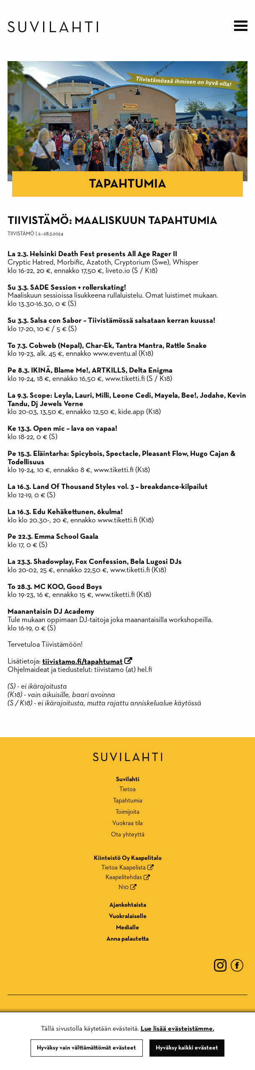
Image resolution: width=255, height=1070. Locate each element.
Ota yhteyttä (127, 834)
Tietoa (127, 789)
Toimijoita (127, 812)
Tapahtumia (127, 184)
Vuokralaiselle (128, 916)
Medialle (127, 927)
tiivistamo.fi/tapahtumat (82, 662)
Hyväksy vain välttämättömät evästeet (86, 1048)
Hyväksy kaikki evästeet (187, 1048)
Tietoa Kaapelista (123, 867)
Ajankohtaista (127, 905)
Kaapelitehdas (124, 877)
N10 (123, 887)
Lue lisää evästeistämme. (177, 1029)
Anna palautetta (127, 939)
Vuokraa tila (127, 823)
